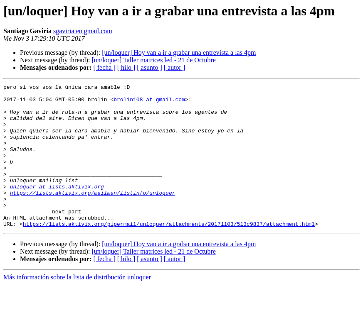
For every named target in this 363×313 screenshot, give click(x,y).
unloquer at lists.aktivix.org (57, 207)
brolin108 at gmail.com (149, 103)
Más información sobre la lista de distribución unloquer (77, 305)
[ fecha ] (104, 67)
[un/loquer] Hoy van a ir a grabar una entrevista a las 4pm (179, 52)
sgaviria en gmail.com (82, 30)
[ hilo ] (126, 67)
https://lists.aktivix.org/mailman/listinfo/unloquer (92, 215)
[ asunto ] (149, 67)
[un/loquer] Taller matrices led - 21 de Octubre (153, 60)
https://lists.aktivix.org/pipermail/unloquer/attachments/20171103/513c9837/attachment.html (169, 252)
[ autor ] (174, 67)
